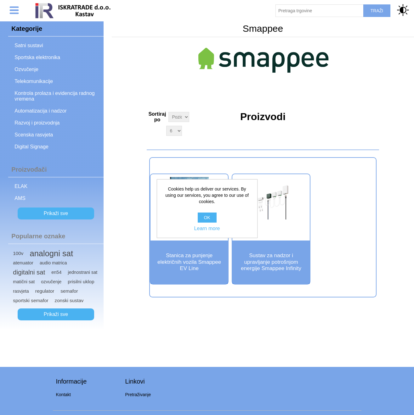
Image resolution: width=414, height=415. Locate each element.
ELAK (20, 186)
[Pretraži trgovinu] (319, 10)
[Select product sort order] (178, 117)
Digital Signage (31, 146)
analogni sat (51, 253)
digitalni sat (29, 272)
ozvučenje (51, 281)
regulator (44, 291)
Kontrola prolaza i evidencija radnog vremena (54, 96)
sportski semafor (30, 300)
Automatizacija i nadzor (40, 110)
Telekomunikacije (33, 81)
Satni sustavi (28, 45)
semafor (69, 291)
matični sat (24, 281)
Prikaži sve (56, 213)
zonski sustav (69, 300)
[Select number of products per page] (174, 131)
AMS (20, 198)
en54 (56, 272)
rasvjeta (21, 291)
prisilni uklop (81, 281)
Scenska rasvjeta (33, 134)
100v (18, 253)
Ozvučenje (26, 69)
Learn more (207, 228)
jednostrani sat (82, 272)
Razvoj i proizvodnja (37, 122)
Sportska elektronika (37, 57)
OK (207, 217)
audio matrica (53, 262)
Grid (373, 116)
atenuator (23, 262)
